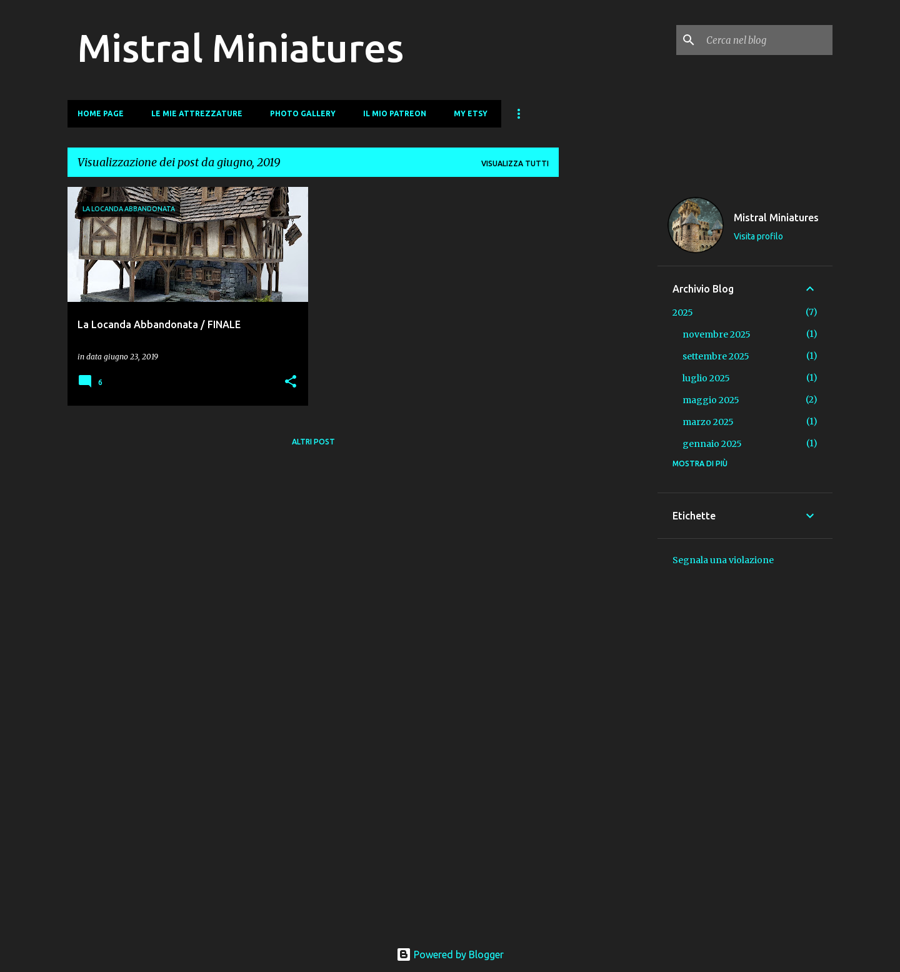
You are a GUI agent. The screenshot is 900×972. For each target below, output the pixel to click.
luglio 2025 (706, 378)
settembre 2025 (715, 356)
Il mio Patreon (394, 113)
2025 (682, 312)
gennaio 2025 (712, 443)
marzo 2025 (708, 422)
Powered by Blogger (450, 954)
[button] (290, 382)
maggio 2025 (710, 400)
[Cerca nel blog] (766, 40)
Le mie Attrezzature (196, 113)
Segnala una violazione (723, 560)
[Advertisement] (608, 374)
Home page (101, 113)
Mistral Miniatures (241, 47)
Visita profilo (758, 236)
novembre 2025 (716, 334)
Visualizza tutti (515, 163)
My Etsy (471, 113)
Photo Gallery (303, 113)
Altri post (313, 442)
